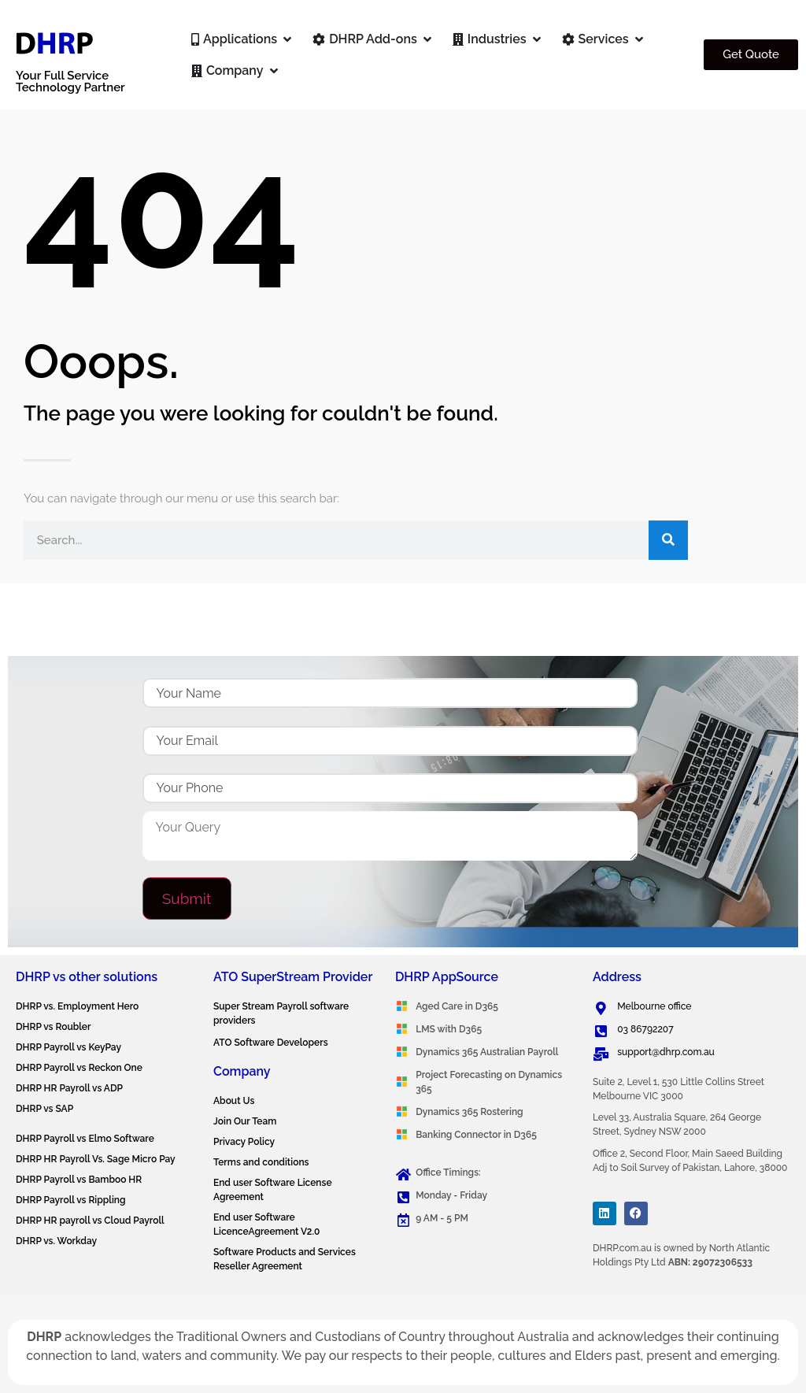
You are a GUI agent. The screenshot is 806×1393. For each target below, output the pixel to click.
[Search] (668, 540)
